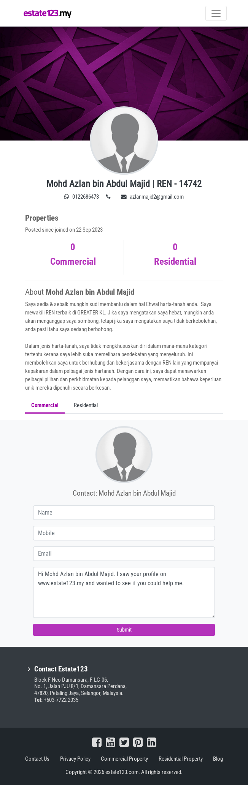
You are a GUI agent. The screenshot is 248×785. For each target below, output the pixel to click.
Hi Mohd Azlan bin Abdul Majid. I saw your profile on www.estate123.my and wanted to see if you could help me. (124, 592)
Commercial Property (124, 758)
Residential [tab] (86, 405)
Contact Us (37, 758)
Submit (124, 630)
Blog (218, 758)
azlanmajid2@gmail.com (152, 196)
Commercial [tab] (45, 405)
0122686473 (81, 196)
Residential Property (181, 758)
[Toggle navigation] (216, 13)
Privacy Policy (75, 758)
